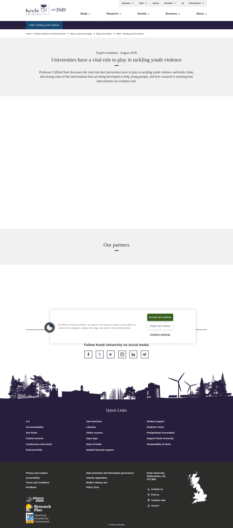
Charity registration (96, 478)
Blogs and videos (101, 25)
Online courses (94, 432)
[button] (182, 3)
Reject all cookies (160, 326)
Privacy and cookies (37, 473)
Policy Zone (92, 487)
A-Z (28, 421)
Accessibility (33, 478)
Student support (155, 421)
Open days (92, 438)
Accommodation (35, 427)
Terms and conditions (37, 482)
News (69, 25)
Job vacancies (94, 421)
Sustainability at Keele (159, 444)
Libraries (91, 427)
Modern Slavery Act (96, 482)
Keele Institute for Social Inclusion (50, 34)
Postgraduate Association (161, 432)
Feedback (31, 487)
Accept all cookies (160, 317)
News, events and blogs (81, 34)
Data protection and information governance (110, 473)
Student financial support (100, 450)
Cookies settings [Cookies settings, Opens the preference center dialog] (160, 334)
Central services (34, 438)
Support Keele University (160, 438)
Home (28, 34)
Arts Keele (31, 432)
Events (82, 25)
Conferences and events (39, 444)
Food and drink (34, 450)
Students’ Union (155, 427)
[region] (123, 326)
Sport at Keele (93, 444)
